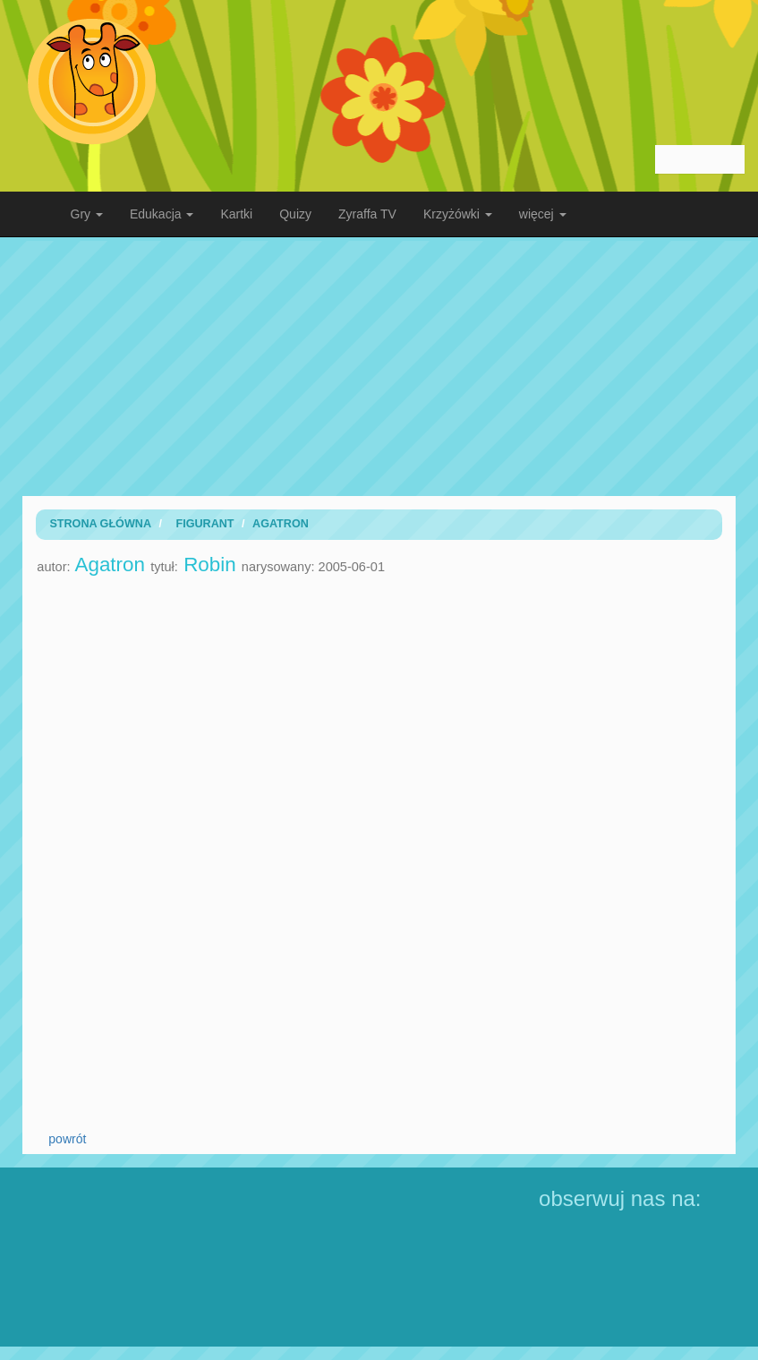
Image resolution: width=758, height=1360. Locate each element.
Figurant (204, 523)
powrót (67, 1139)
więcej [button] (542, 214)
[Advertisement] (379, 366)
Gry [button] (87, 214)
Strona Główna (100, 523)
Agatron (280, 523)
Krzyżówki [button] (457, 214)
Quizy (295, 214)
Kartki (236, 214)
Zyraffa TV (367, 214)
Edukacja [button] (161, 214)
